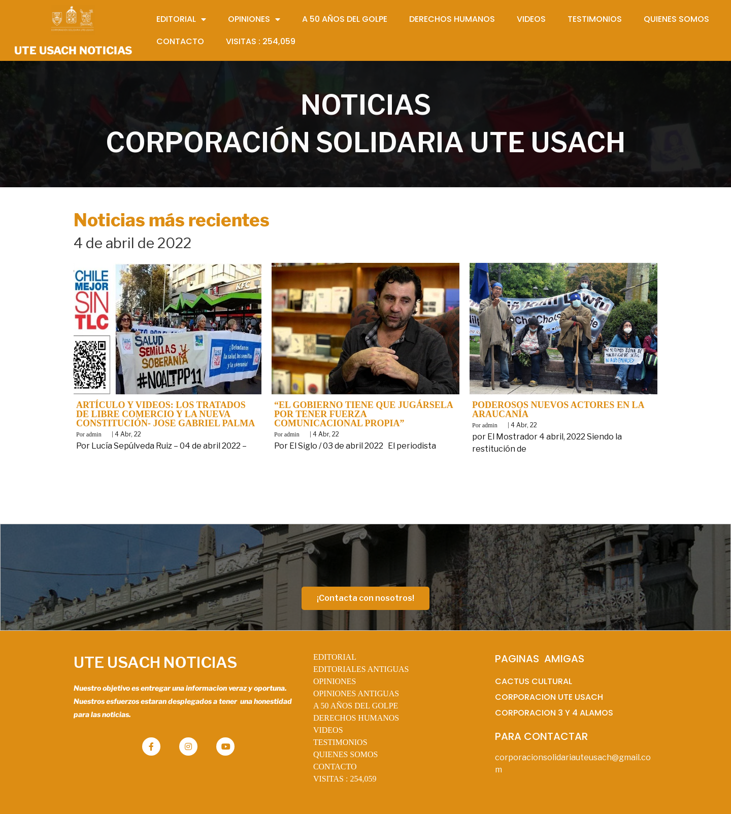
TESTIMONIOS (340, 742)
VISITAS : (345, 778)
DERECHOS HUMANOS (356, 718)
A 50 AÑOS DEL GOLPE (355, 705)
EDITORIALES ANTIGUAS (361, 669)
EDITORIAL (334, 657)
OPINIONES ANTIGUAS (356, 693)
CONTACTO (335, 766)
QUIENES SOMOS (345, 754)
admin (94, 434)
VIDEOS (328, 730)
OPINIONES (334, 681)
